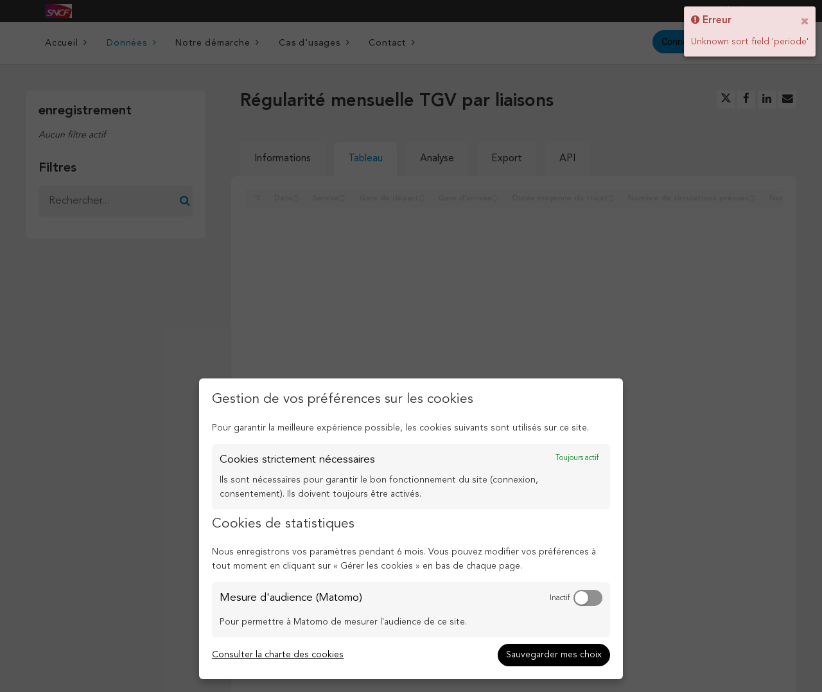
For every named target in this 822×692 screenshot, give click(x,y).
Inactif (560, 598)
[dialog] (411, 528)
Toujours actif (577, 458)
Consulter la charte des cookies (278, 654)
